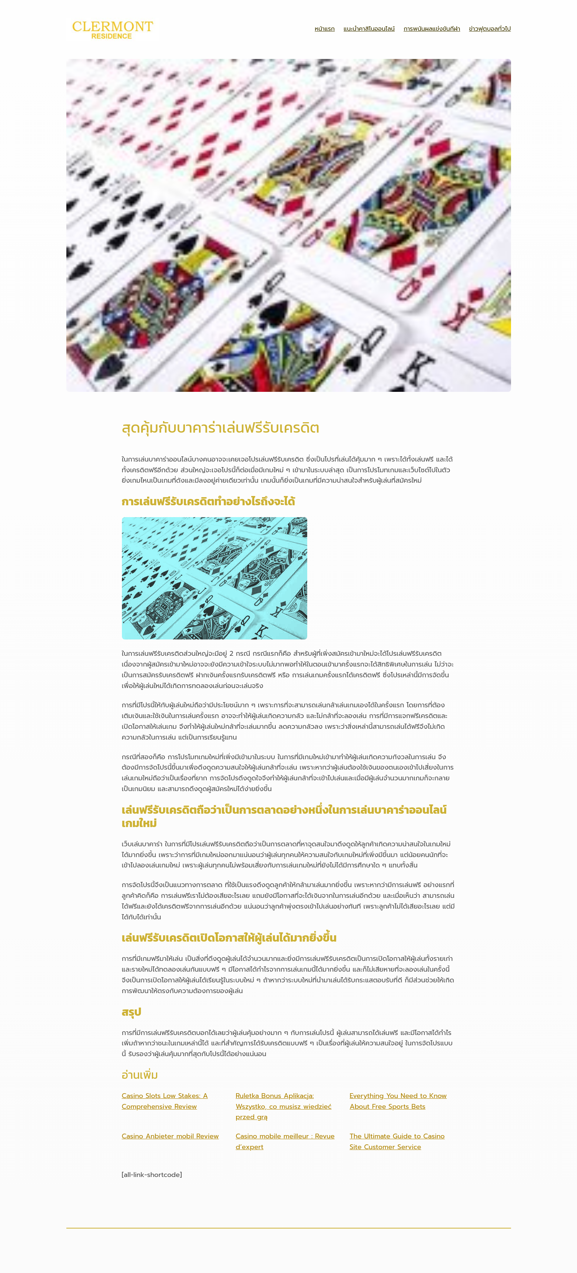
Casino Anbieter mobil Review (170, 1136)
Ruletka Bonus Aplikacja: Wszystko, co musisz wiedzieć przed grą (284, 1106)
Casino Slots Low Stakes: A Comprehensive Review (165, 1101)
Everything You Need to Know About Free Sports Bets (398, 1101)
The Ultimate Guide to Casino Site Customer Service (397, 1141)
